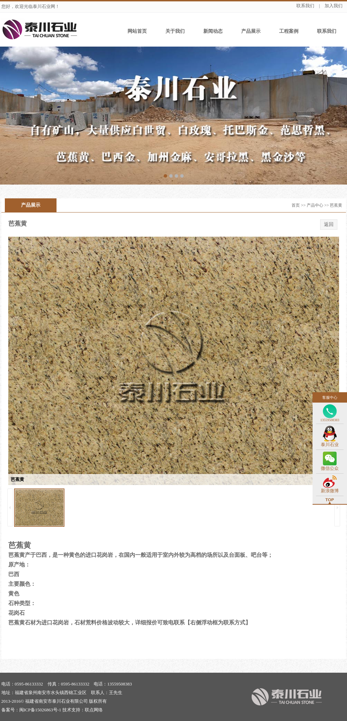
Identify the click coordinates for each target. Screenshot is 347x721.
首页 (296, 205)
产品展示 (251, 31)
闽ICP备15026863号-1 (40, 709)
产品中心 (315, 205)
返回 (329, 224)
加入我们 (334, 5)
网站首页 (137, 31)
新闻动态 (213, 31)
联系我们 (305, 5)
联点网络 (94, 709)
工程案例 (288, 31)
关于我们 (175, 31)
